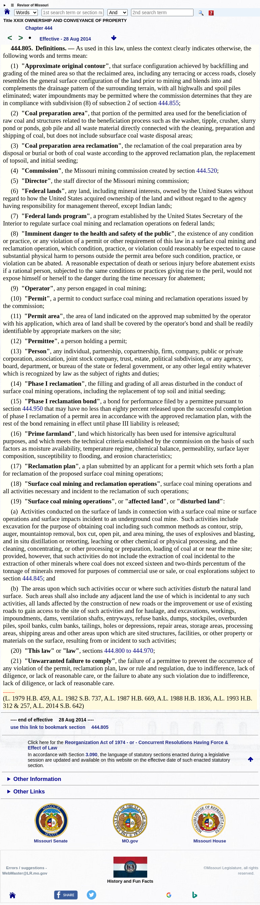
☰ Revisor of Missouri (28, 5)
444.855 (168, 102)
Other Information (37, 779)
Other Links (29, 791)
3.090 (91, 754)
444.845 (32, 578)
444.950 (32, 408)
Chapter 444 (38, 28)
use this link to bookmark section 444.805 (59, 727)
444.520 (207, 170)
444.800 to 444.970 (128, 650)
